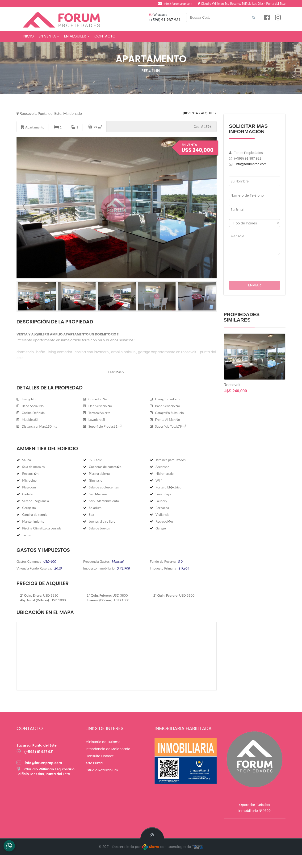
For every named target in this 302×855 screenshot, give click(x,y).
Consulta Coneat (100, 756)
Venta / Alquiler (199, 113)
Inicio (28, 36)
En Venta (48, 36)
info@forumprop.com (178, 3)
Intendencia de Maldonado (108, 749)
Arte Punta (94, 763)
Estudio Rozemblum (102, 770)
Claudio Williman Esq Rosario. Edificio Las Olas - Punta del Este (241, 3)
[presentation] (256, 267)
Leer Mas (116, 372)
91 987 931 (170, 19)
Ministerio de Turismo (103, 741)
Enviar (254, 285)
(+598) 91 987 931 (35, 751)
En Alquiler (77, 36)
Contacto (104, 36)
